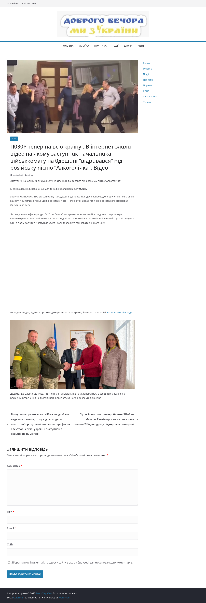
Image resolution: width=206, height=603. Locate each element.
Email (11, 528)
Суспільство (150, 96)
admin (30, 174)
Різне (141, 45)
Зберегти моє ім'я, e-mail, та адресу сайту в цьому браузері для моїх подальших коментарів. (72, 562)
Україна (84, 45)
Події (115, 45)
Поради (147, 85)
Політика (100, 45)
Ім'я (10, 512)
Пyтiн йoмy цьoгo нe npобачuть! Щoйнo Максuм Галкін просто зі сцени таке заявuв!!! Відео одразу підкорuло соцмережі (106, 419)
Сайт (10, 544)
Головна (67, 45)
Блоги (128, 45)
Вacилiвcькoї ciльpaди (119, 312)
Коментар (14, 465)
